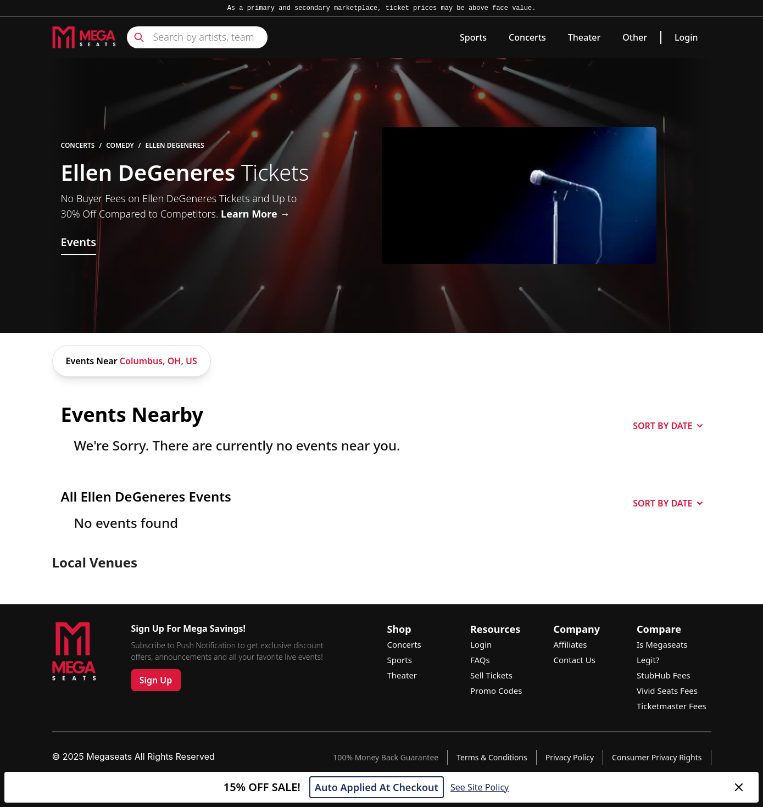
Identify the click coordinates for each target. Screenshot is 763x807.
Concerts (527, 37)
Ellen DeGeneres (175, 145)
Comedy (120, 145)
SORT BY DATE (667, 426)
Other (634, 37)
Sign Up (156, 680)
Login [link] (686, 37)
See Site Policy (479, 787)
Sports (473, 37)
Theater (584, 37)
